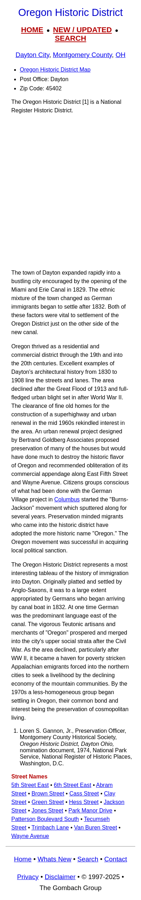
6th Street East (72, 785)
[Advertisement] (70, 191)
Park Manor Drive (90, 811)
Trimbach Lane (50, 828)
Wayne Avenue (30, 836)
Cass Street (84, 794)
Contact (115, 859)
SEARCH (70, 38)
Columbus (67, 499)
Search (87, 859)
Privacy (28, 877)
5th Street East (30, 785)
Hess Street (84, 802)
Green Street (47, 802)
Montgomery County (82, 54)
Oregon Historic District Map (55, 70)
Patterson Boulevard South (45, 819)
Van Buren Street (95, 828)
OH (120, 54)
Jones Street (47, 811)
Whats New (54, 859)
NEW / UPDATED (82, 30)
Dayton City (32, 54)
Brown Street (47, 794)
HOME (32, 30)
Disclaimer (60, 877)
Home (22, 859)
